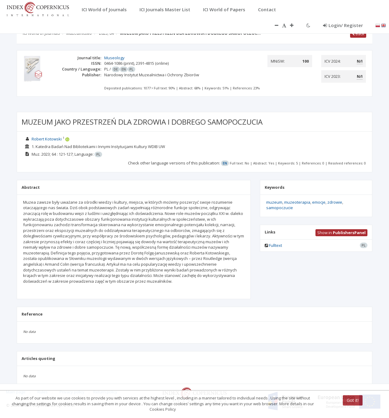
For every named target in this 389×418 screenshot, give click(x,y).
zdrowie (334, 202)
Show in (341, 232)
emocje (318, 202)
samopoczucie (279, 207)
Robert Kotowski (47, 139)
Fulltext (275, 245)
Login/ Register (343, 25)
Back (358, 33)
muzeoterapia (297, 202)
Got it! (353, 400)
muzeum (274, 202)
